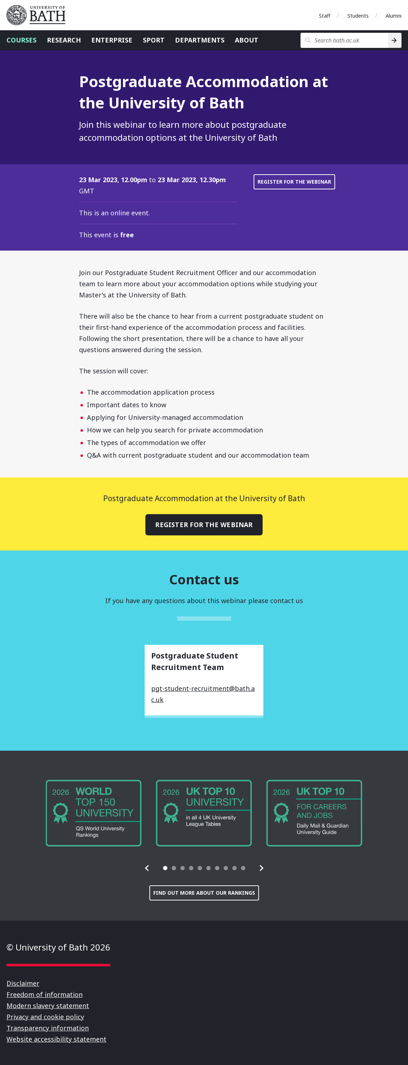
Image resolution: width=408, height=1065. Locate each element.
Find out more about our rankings (204, 892)
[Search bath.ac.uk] (344, 40)
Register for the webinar (294, 181)
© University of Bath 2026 (58, 947)
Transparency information (47, 1028)
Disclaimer (22, 983)
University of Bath (38, 15)
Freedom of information (44, 994)
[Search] (395, 40)
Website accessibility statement (56, 1039)
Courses (21, 40)
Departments (199, 40)
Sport (153, 40)
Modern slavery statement (47, 1005)
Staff (324, 15)
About (246, 40)
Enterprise (111, 40)
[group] (94, 813)
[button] (147, 868)
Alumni (394, 15)
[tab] (165, 868)
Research (64, 40)
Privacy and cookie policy (45, 1016)
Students (358, 15)
